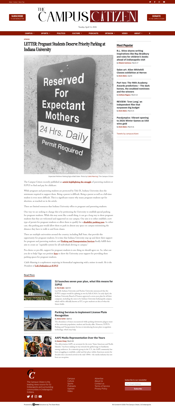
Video (124, 33)
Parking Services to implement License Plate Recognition (81, 313)
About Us (99, 380)
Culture (70, 380)
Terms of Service (102, 385)
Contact (15, 2)
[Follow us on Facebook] (32, 396)
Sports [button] (45, 33)
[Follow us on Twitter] (28, 396)
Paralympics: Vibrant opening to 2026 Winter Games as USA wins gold (133, 120)
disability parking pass (94, 222)
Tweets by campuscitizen (128, 133)
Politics (61, 33)
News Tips (21, 2)
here (56, 253)
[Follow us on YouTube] (40, 396)
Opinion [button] (109, 33)
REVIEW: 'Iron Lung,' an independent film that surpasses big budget (129, 104)
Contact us (99, 383)
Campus (71, 378)
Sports (70, 383)
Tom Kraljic (60, 288)
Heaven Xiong (61, 341)
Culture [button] (76, 33)
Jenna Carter (61, 318)
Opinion (27, 39)
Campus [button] (29, 33)
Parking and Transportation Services (78, 241)
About (10, 2)
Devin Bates (123, 76)
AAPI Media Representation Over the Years (80, 337)
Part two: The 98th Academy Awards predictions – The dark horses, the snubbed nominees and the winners (133, 87)
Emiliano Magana (124, 95)
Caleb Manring (93, 176)
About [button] (137, 33)
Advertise (99, 378)
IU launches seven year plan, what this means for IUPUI (84, 282)
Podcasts (93, 33)
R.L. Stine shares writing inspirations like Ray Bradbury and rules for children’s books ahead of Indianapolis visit (133, 55)
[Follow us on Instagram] (36, 396)
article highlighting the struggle (77, 182)
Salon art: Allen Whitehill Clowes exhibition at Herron (132, 71)
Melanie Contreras (125, 63)
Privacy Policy (101, 388)
